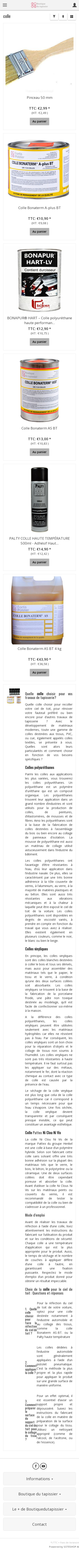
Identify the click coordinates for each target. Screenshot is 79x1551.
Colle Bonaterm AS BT (39, 428)
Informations (39, 1478)
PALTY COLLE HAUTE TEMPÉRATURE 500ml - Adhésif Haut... (39, 541)
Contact (39, 1524)
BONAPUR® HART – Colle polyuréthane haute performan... (39, 320)
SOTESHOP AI (71, 1546)
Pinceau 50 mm (39, 97)
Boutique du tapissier (39, 1493)
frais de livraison (69, 1542)
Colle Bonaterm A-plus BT (39, 207)
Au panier (39, 121)
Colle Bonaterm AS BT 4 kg (40, 648)
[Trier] (63, 16)
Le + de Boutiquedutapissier (39, 1509)
